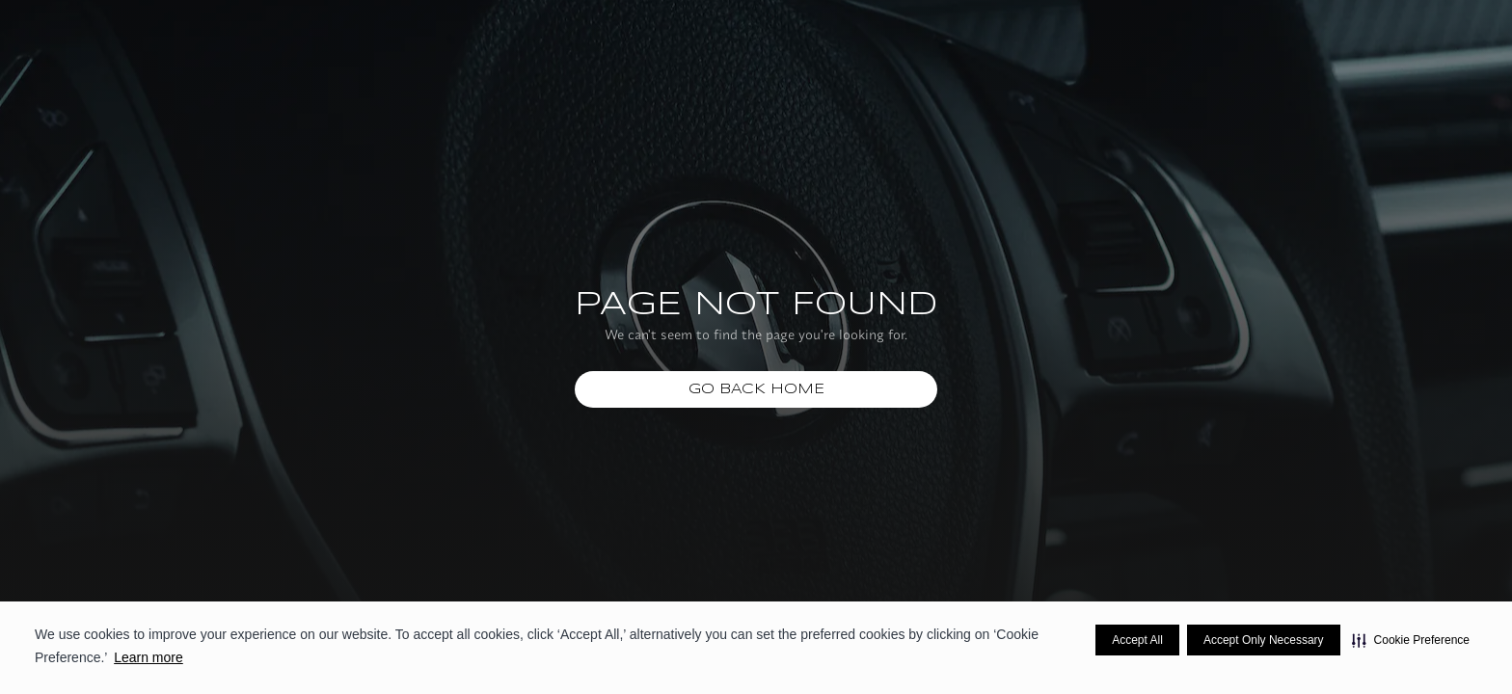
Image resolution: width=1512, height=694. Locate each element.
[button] (1410, 640)
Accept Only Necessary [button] (1263, 640)
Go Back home (756, 389)
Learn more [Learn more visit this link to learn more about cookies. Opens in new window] (148, 657)
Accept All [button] (1137, 640)
